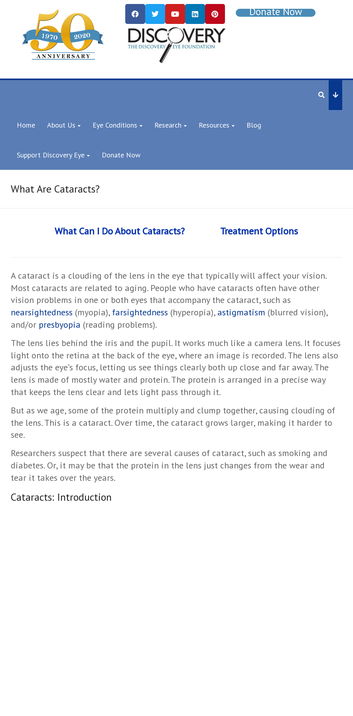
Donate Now (121, 154)
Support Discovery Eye (51, 154)
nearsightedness (42, 312)
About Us (61, 125)
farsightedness (140, 312)
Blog (254, 125)
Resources (214, 125)
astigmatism (241, 312)
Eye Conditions (115, 125)
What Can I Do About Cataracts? (120, 231)
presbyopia (60, 324)
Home (26, 125)
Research (167, 125)
